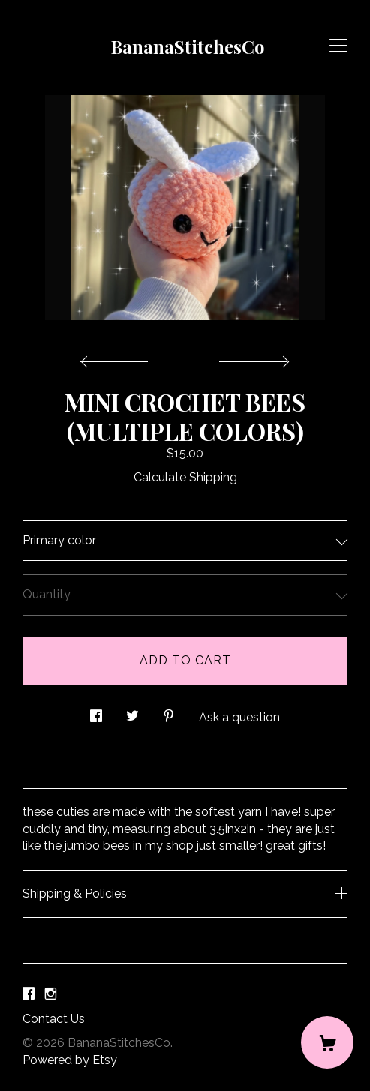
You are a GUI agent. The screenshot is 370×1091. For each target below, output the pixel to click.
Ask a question (239, 717)
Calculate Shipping (185, 477)
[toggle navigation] (338, 45)
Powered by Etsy (70, 1060)
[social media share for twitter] (132, 711)
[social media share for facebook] (96, 711)
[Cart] (327, 1042)
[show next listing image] (252, 357)
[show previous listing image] (117, 357)
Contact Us (54, 1019)
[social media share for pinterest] (169, 711)
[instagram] (50, 994)
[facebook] (29, 994)
